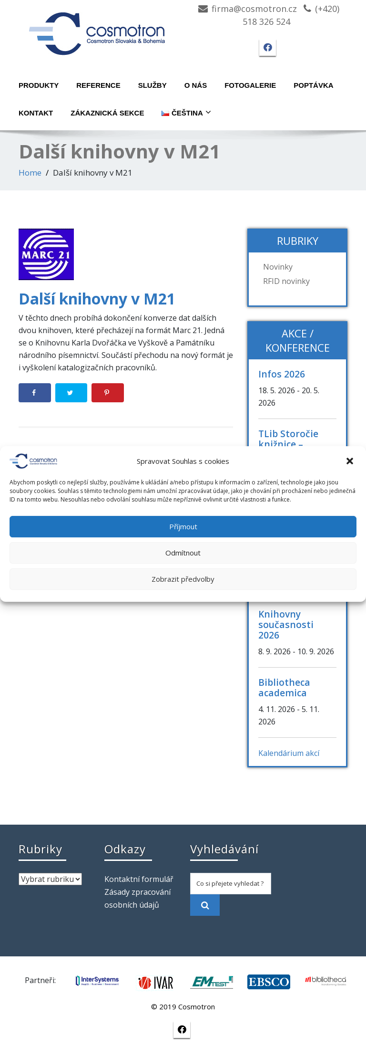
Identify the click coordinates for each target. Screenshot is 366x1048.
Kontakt (36, 113)
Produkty (39, 85)
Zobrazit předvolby (183, 579)
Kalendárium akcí (288, 753)
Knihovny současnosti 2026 (286, 624)
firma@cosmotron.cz (254, 8)
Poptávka (313, 85)
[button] (350, 461)
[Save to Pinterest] (108, 392)
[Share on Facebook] (35, 392)
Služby (152, 85)
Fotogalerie (250, 85)
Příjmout (183, 526)
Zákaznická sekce (107, 113)
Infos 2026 (281, 373)
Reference (98, 85)
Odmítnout (183, 552)
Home (30, 172)
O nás (195, 85)
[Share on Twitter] (71, 392)
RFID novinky (286, 281)
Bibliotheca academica (284, 687)
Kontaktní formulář (138, 879)
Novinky (278, 267)
